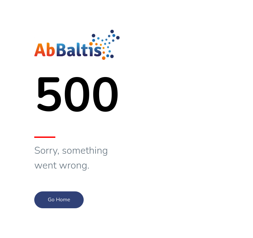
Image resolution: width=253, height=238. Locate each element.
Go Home (59, 199)
